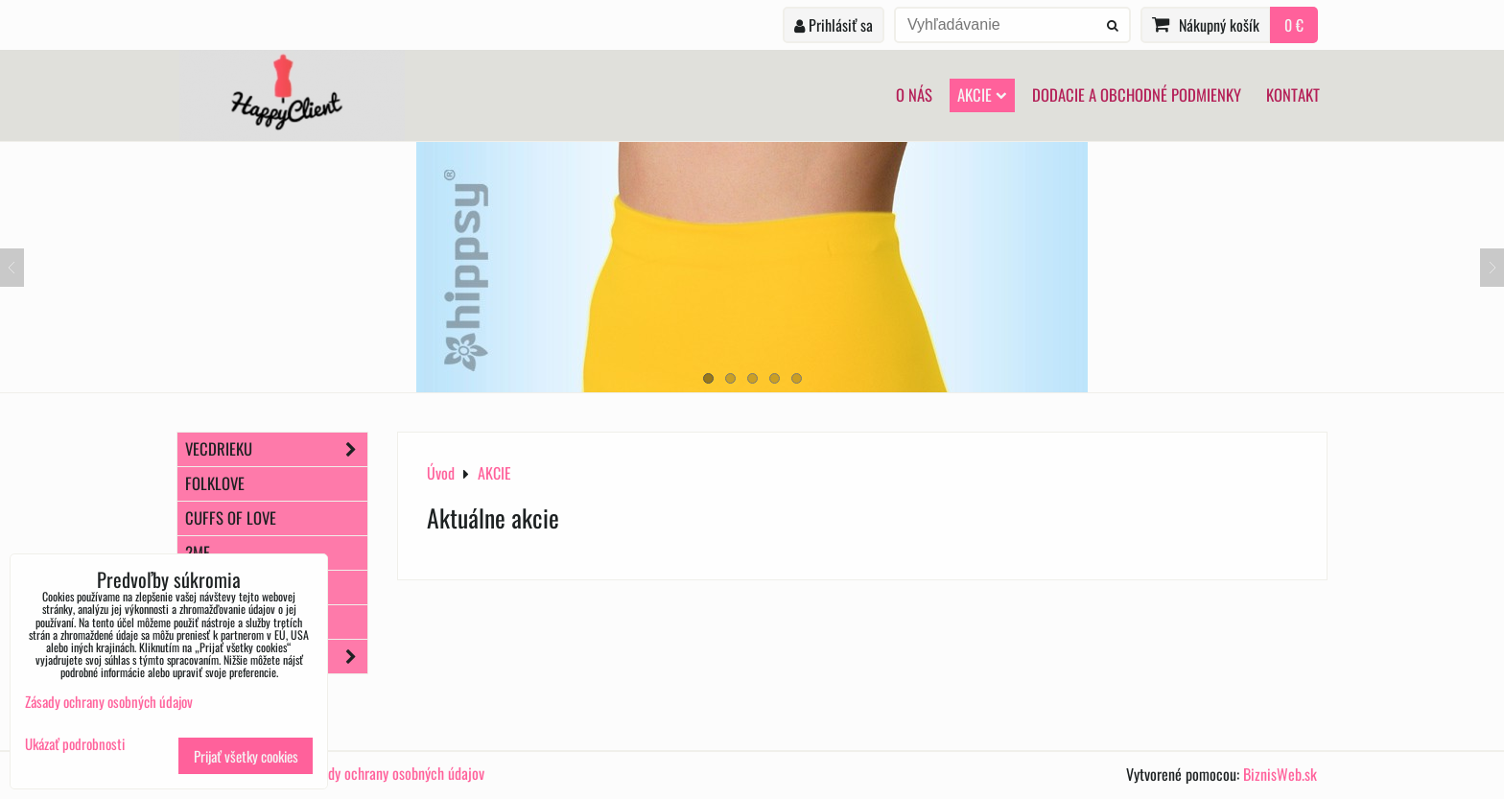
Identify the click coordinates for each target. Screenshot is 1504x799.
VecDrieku (276, 449)
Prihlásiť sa (833, 24)
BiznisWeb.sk (1280, 774)
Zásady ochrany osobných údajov (393, 773)
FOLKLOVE (215, 483)
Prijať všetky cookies (246, 755)
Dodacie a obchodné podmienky (1136, 94)
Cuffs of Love (230, 517)
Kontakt (1293, 94)
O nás (914, 94)
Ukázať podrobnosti (75, 744)
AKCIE (982, 94)
